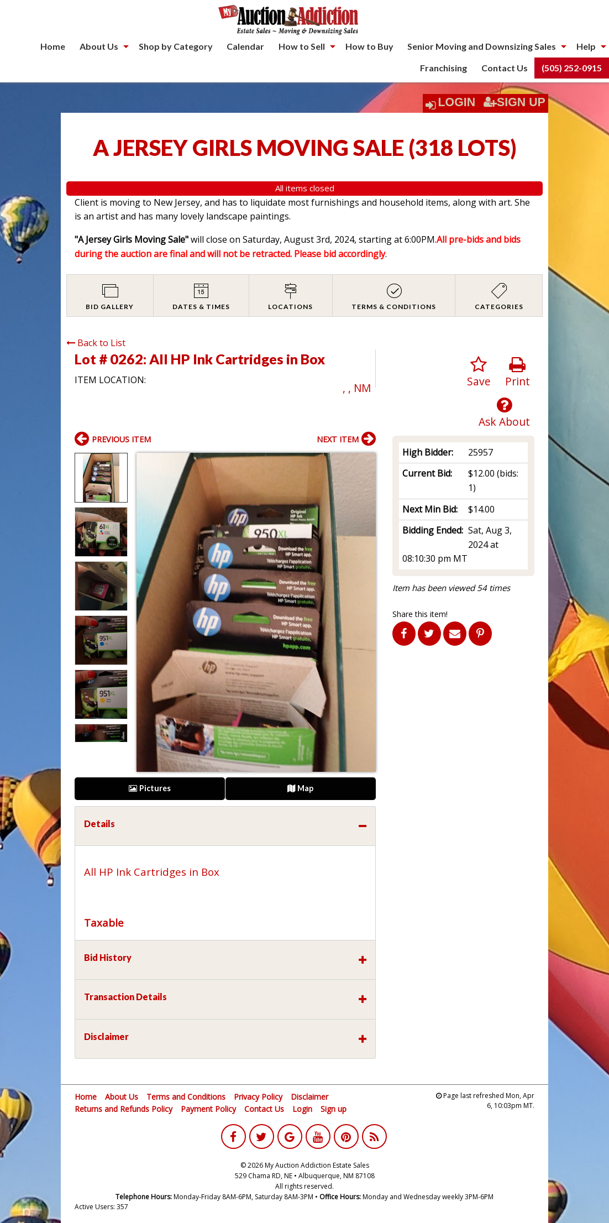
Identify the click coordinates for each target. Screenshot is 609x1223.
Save (479, 372)
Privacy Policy (258, 1096)
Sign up (334, 1109)
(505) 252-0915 (572, 67)
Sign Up (514, 102)
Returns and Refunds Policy (123, 1109)
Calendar (245, 46)
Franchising (443, 67)
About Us (99, 46)
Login (457, 102)
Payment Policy (208, 1109)
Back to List (95, 343)
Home (52, 46)
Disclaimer (309, 1096)
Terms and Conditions (185, 1096)
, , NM (357, 387)
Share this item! (420, 614)
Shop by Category (176, 46)
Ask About (504, 412)
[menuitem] (52, 46)
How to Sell (302, 46)
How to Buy (369, 46)
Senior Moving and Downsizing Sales (481, 46)
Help (586, 46)
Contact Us (504, 67)
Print (517, 372)
